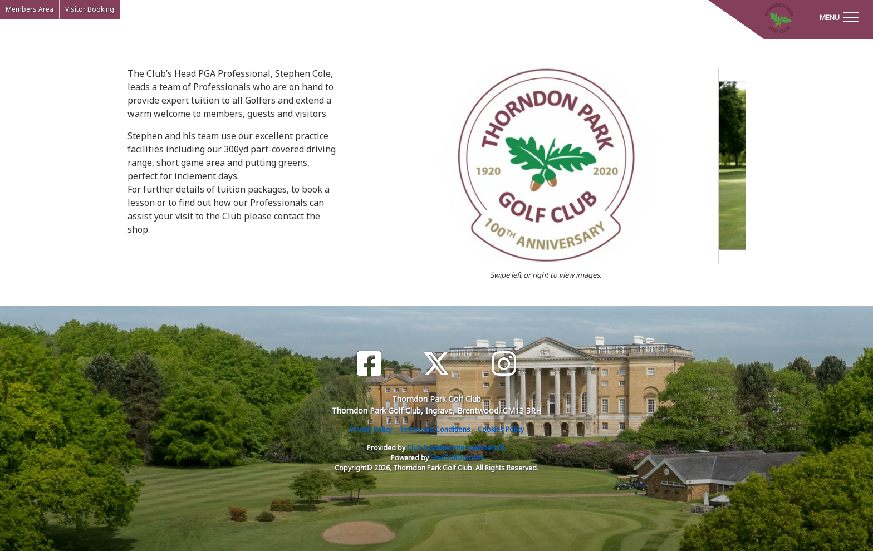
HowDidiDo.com (456, 458)
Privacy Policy (371, 429)
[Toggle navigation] (839, 17)
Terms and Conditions (434, 429)
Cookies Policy (501, 429)
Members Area (29, 9)
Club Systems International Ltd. (456, 447)
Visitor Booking (89, 9)
